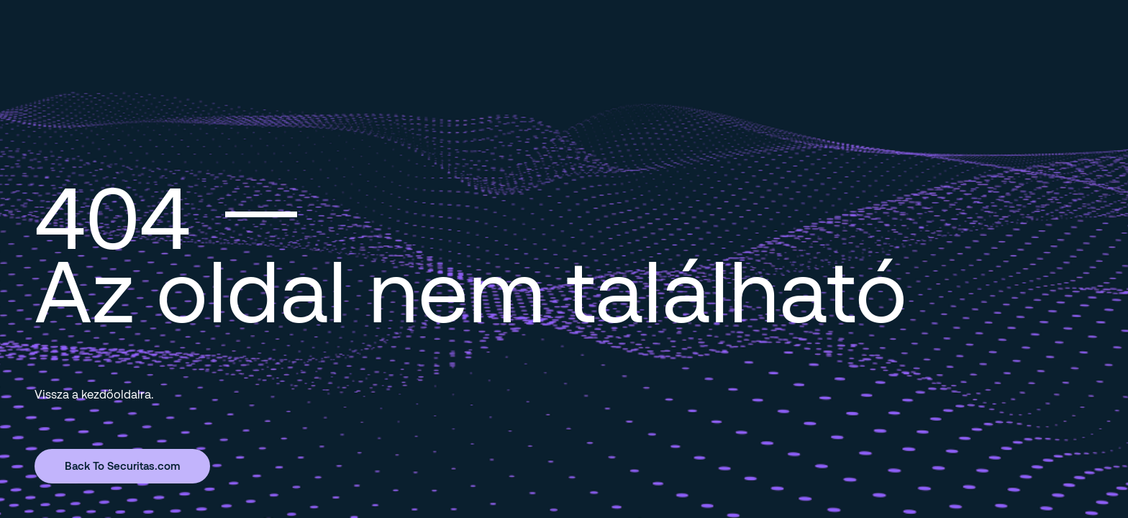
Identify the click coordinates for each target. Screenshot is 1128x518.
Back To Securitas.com (122, 465)
